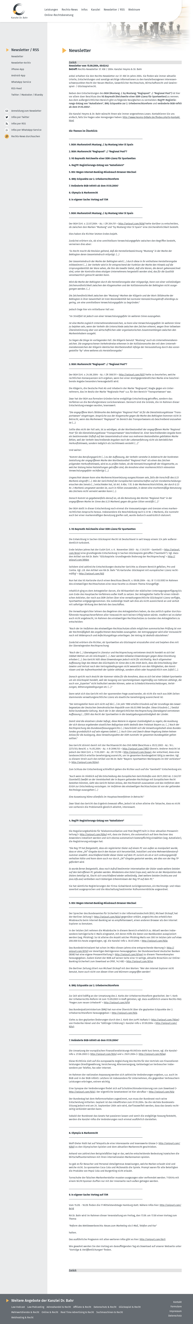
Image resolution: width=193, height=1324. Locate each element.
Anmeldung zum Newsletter (26, 111)
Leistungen (51, 9)
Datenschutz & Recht (105, 1307)
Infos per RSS (18, 124)
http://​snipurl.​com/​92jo (107, 916)
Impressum (175, 1311)
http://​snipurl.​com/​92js (124, 1013)
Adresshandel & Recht (59, 1307)
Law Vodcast (18, 1307)
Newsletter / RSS (114, 9)
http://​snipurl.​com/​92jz (161, 1091)
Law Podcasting (35, 1307)
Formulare (176, 1306)
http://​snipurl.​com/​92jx (82, 1091)
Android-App (18, 75)
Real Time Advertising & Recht (77, 1312)
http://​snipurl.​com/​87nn (139, 961)
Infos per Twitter (20, 117)
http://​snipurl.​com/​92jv (103, 1054)
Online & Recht (50, 1312)
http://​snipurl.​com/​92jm (84, 762)
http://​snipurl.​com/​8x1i (153, 1239)
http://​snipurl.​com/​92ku (93, 834)
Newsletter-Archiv (21, 62)
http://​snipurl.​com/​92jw (152, 1054)
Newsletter (17, 56)
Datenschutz (175, 1315)
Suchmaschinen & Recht (109, 1312)
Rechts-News (70, 9)
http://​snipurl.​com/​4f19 (117, 1002)
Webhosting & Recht (22, 1317)
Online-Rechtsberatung (58, 15)
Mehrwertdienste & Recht (25, 1312)
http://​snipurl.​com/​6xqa (136, 752)
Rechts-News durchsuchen (25, 136)
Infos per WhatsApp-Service (26, 130)
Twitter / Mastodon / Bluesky (27, 94)
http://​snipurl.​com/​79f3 (135, 748)
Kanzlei (95, 9)
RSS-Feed (16, 88)
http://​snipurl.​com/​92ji (131, 374)
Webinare (134, 9)
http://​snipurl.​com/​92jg (131, 223)
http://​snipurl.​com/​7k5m (164, 1019)
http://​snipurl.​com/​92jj (91, 573)
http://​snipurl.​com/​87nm (128, 954)
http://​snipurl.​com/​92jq (155, 940)
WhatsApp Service (21, 82)
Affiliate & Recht (82, 1307)
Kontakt (177, 1302)
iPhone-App (17, 69)
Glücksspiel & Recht (130, 1307)
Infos (84, 9)
